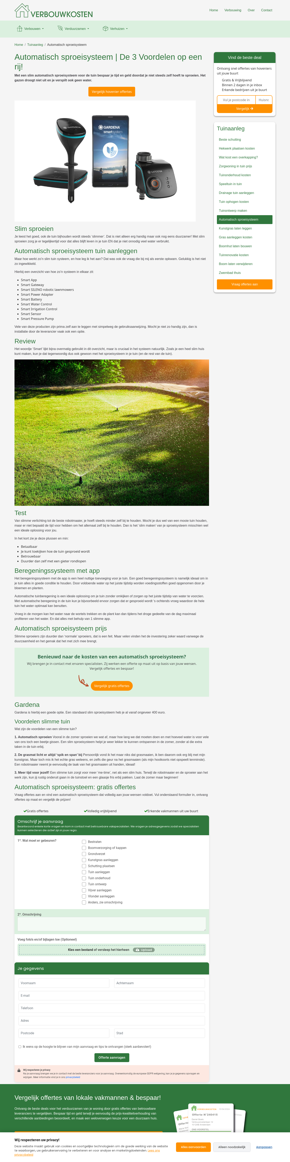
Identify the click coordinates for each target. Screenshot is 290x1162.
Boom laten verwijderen (236, 264)
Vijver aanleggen (100, 890)
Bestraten (95, 842)
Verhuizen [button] (113, 29)
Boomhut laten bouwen (235, 246)
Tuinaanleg (35, 44)
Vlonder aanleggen (101, 896)
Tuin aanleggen (99, 872)
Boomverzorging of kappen (107, 848)
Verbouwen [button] (28, 29)
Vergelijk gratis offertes (111, 686)
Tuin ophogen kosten (234, 201)
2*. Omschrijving (29, 914)
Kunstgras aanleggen (103, 860)
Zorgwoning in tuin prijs (235, 166)
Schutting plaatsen (101, 866)
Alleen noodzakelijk (231, 1147)
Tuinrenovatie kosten (234, 255)
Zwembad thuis (230, 273)
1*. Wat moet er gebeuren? (37, 840)
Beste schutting (230, 139)
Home (213, 10)
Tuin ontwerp (97, 884)
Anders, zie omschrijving (105, 902)
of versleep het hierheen (98, 950)
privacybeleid (73, 1077)
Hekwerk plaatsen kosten (237, 148)
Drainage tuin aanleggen (236, 193)
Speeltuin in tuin (230, 184)
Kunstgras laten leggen (235, 228)
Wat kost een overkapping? (238, 157)
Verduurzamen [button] (72, 29)
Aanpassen (264, 1147)
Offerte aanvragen (111, 1057)
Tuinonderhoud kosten (235, 175)
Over (251, 10)
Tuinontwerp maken (233, 210)
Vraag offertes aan (245, 284)
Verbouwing (233, 10)
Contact (266, 10)
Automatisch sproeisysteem (67, 44)
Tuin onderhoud (99, 878)
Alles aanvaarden (193, 1147)
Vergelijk (244, 108)
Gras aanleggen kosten (235, 237)
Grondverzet (96, 854)
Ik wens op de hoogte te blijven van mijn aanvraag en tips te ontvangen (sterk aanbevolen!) (87, 1047)
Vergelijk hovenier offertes (112, 91)
